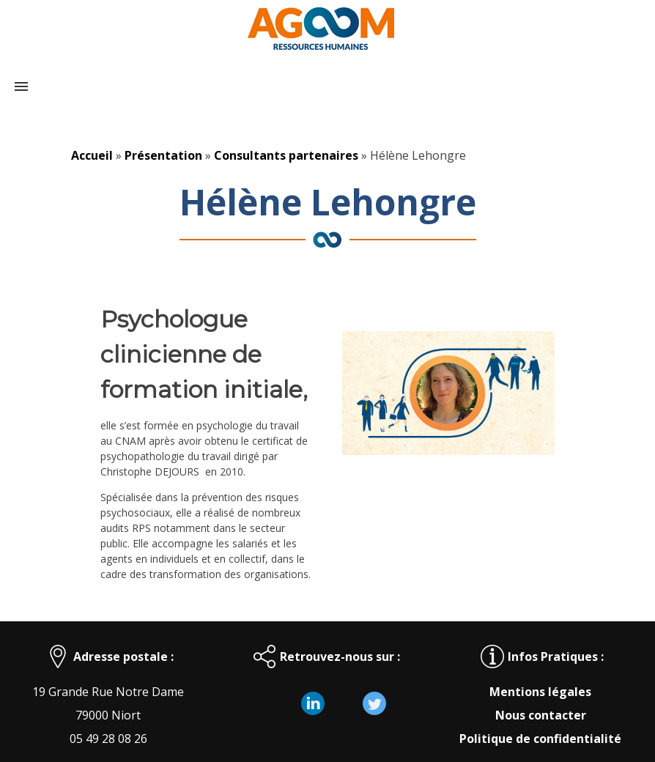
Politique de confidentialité (540, 738)
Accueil (92, 155)
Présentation (163, 155)
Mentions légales (540, 692)
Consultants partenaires (286, 155)
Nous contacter (540, 715)
